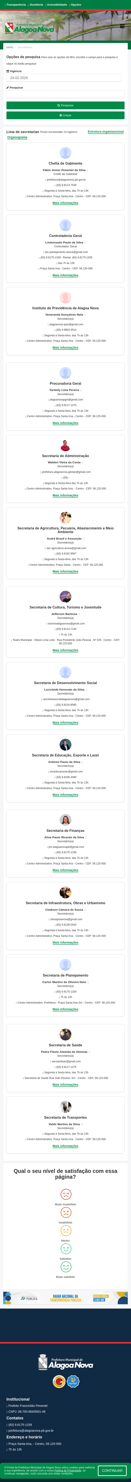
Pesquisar (14, 87)
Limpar (65, 115)
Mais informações (66, 203)
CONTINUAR (112, 1470)
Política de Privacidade (67, 1470)
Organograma (17, 137)
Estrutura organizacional (106, 131)
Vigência (14, 71)
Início (9, 47)
